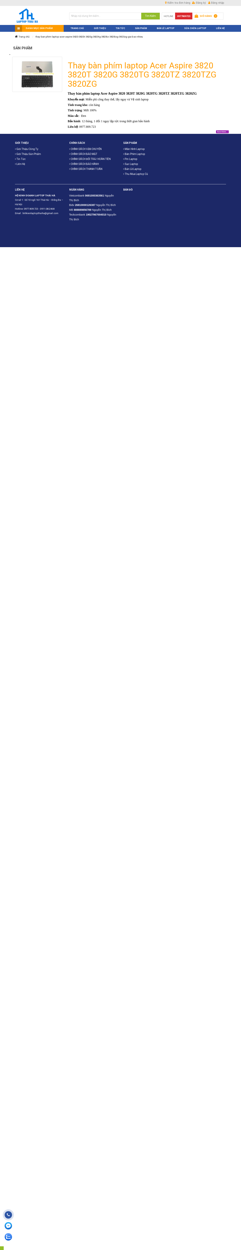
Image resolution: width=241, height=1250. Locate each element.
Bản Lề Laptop (165, 28)
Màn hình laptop (134, 149)
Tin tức (20, 158)
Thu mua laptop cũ (135, 173)
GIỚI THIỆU (100, 28)
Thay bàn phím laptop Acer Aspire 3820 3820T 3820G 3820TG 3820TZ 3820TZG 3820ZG (142, 75)
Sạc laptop (130, 163)
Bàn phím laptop (134, 154)
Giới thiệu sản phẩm (28, 154)
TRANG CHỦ (77, 28)
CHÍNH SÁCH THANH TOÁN (85, 168)
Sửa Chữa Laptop (195, 28)
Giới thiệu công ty (26, 149)
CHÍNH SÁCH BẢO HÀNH (84, 163)
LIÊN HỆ (220, 28)
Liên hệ (20, 163)
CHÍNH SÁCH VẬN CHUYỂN (85, 149)
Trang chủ (24, 36)
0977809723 (183, 16)
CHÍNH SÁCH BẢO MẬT (83, 154)
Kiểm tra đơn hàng (177, 2)
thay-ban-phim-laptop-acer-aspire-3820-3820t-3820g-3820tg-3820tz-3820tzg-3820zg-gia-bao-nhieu (89, 36)
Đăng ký (199, 2)
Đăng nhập (216, 2)
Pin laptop (130, 158)
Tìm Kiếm (150, 15)
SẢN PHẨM (141, 28)
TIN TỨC (120, 28)
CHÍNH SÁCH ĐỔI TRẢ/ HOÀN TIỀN (90, 158)
